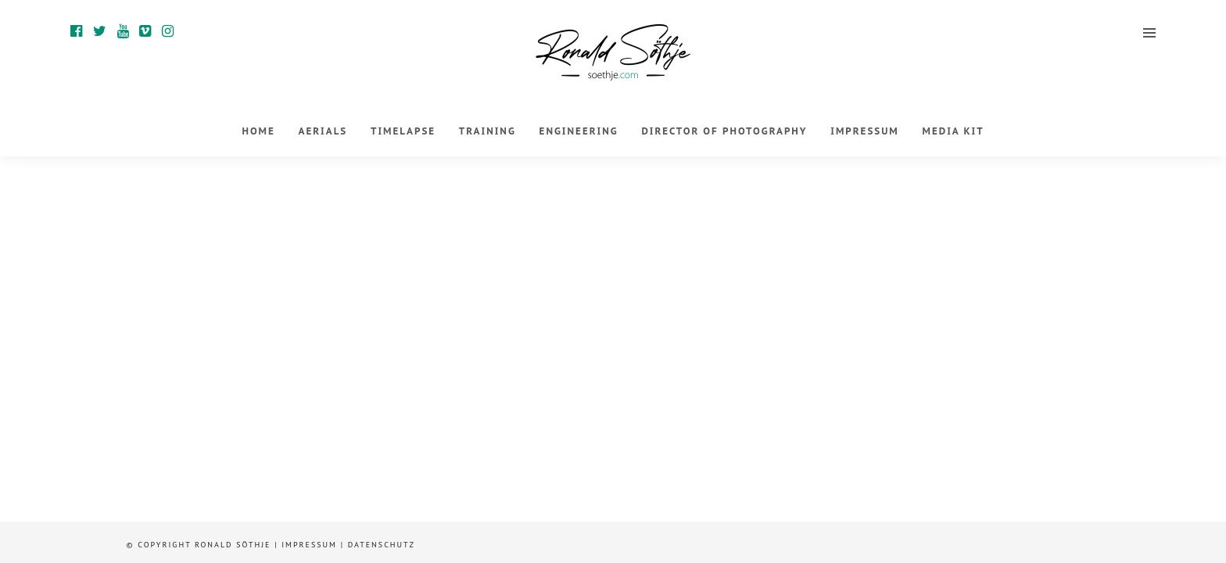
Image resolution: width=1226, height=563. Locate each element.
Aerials (323, 131)
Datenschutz (381, 545)
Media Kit (953, 131)
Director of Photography (724, 131)
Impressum (864, 131)
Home (258, 131)
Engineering (579, 131)
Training (487, 131)
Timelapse (403, 131)
